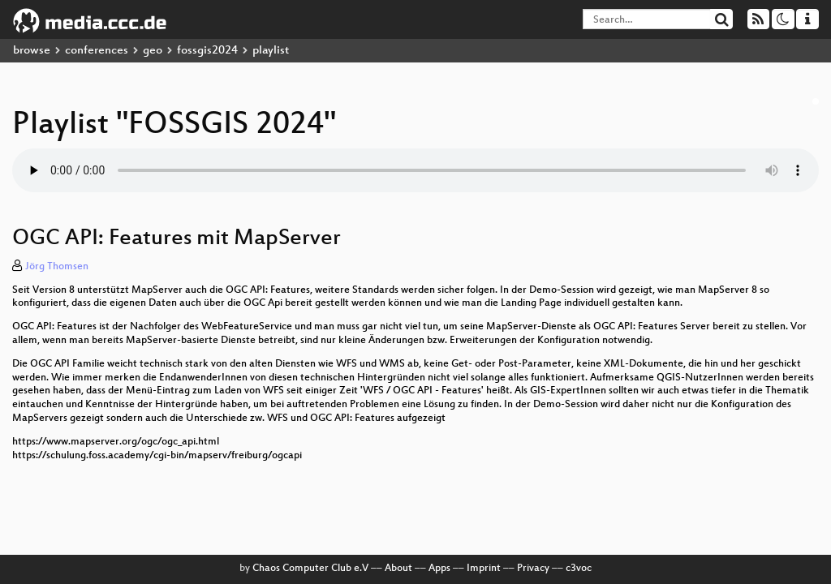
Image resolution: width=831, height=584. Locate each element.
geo (152, 51)
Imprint (484, 568)
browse (31, 51)
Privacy (533, 568)
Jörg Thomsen (56, 267)
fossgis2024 (207, 51)
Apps (439, 568)
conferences (96, 51)
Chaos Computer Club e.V (310, 568)
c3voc (579, 568)
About (398, 568)
